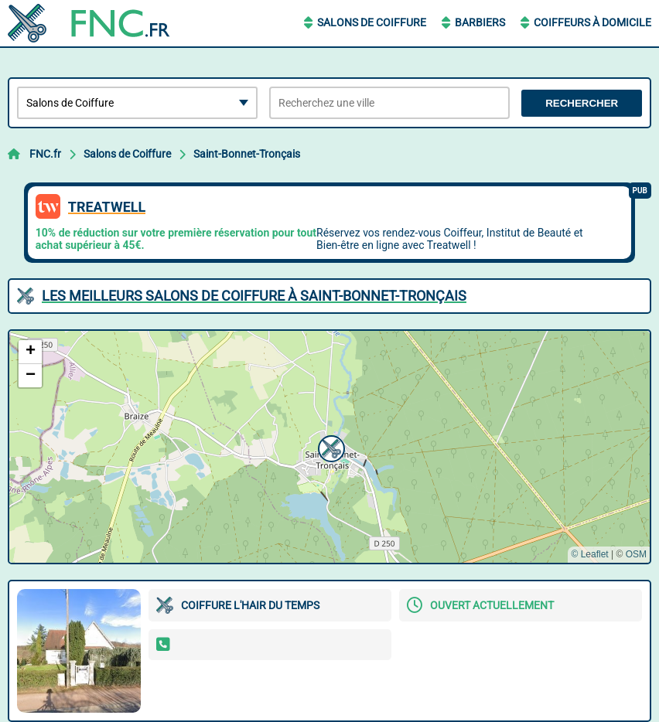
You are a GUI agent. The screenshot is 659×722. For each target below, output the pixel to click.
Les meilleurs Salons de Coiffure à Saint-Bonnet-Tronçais (254, 296)
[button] (329, 446)
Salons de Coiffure (371, 22)
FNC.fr (45, 154)
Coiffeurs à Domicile (592, 22)
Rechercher (581, 103)
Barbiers (480, 22)
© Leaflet (589, 554)
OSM (636, 554)
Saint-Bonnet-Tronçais (246, 154)
